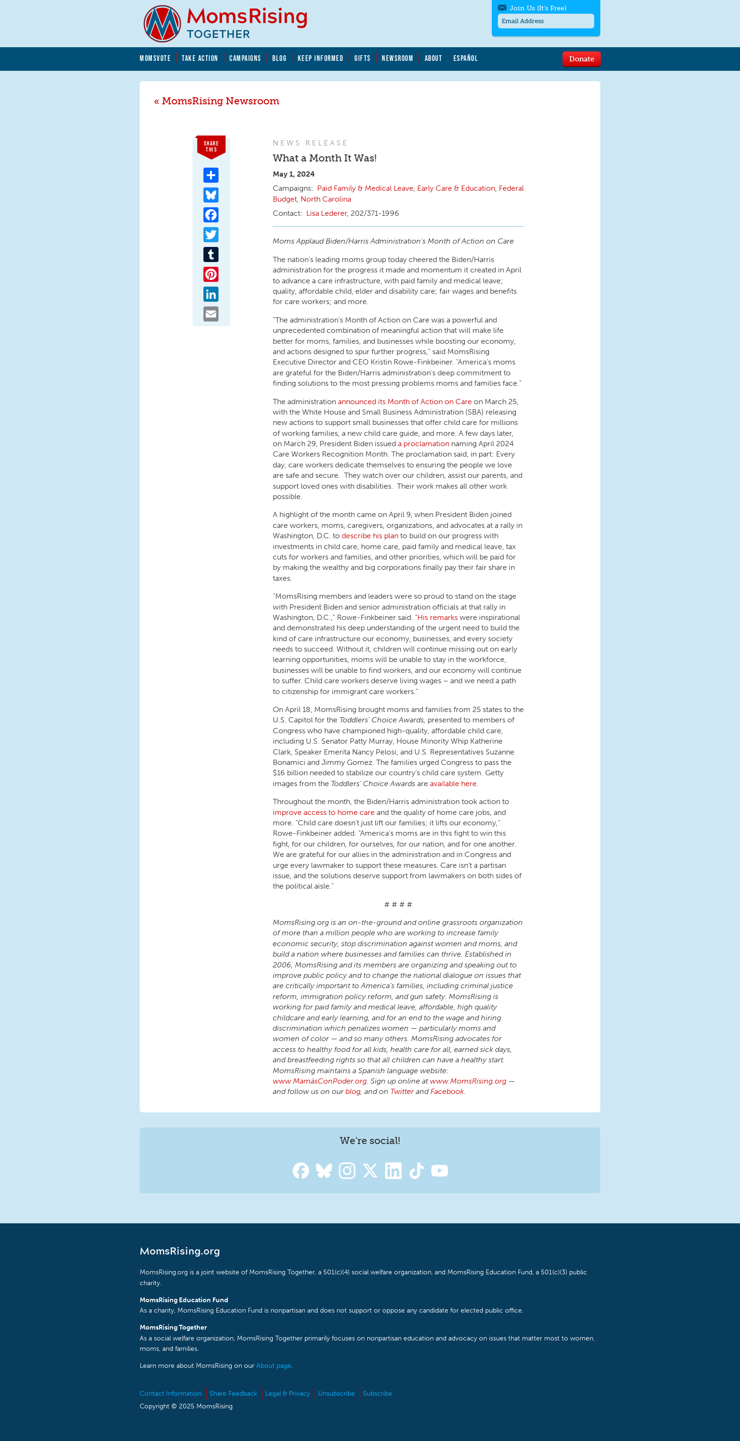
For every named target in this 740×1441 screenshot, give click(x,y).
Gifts (362, 58)
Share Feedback (233, 1394)
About (434, 58)
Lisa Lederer (326, 213)
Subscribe (377, 1394)
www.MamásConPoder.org (320, 1081)
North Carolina (326, 199)
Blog (279, 58)
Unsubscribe (336, 1394)
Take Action (200, 58)
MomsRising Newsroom (220, 101)
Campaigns (245, 58)
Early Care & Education (456, 188)
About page (273, 1366)
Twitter (402, 1091)
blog (353, 1091)
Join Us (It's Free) (538, 8)
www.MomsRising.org (468, 1081)
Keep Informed (321, 58)
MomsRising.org (232, 23)
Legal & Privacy (287, 1394)
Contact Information (171, 1394)
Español (466, 58)
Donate (581, 58)
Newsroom (397, 58)
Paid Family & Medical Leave (365, 188)
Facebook (447, 1091)
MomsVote (155, 58)
